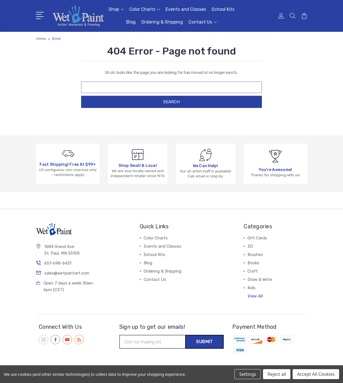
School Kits (223, 9)
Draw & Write (259, 279)
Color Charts (144, 9)
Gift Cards (257, 238)
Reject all (276, 374)
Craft (252, 271)
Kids (251, 287)
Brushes (255, 254)
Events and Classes (186, 9)
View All (255, 296)
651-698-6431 (57, 263)
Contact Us (203, 22)
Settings (247, 374)
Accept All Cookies (316, 374)
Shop (116, 9)
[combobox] (171, 87)
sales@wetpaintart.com (66, 273)
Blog (131, 22)
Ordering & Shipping (162, 22)
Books (253, 262)
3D (250, 246)
